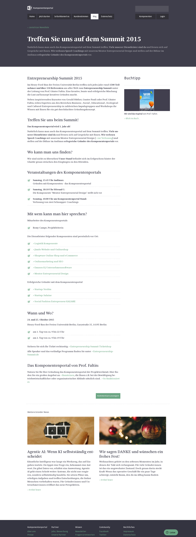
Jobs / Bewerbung (59, 531)
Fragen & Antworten (85, 535)
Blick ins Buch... (133, 118)
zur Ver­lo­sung (104, 138)
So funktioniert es (61, 16)
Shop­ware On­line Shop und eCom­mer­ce (56, 256)
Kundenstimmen (81, 16)
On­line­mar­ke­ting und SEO (49, 261)
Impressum (128, 531)
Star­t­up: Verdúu (43, 289)
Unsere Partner (58, 535)
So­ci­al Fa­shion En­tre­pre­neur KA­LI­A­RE (55, 301)
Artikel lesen (35, 490)
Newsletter (80, 531)
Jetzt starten (44, 16)
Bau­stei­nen (68, 375)
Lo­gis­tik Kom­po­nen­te (46, 243)
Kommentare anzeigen (108, 396)
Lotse (170, 532)
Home (32, 16)
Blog (95, 16)
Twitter (102, 535)
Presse (30, 535)
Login (162, 16)
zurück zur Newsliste (39, 27)
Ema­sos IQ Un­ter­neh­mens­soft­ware (53, 268)
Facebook (104, 531)
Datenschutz (106, 16)
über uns (31, 531)
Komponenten (145, 16)
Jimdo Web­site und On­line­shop (51, 249)
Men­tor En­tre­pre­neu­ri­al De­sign (51, 274)
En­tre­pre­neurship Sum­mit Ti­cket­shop (90, 346)
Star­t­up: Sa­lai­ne (43, 295)
